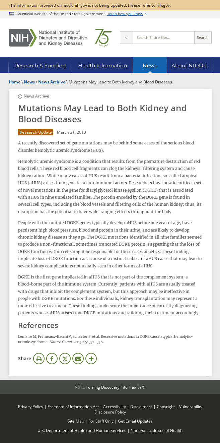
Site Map (76, 421)
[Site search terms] (164, 37)
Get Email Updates (135, 421)
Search (203, 37)
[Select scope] (126, 37)
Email (78, 358)
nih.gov (163, 5)
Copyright (166, 406)
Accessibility (114, 406)
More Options (91, 358)
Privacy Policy (30, 406)
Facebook (52, 358)
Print (39, 358)
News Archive (36, 96)
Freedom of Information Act (73, 406)
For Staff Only (101, 421)
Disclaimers (141, 406)
